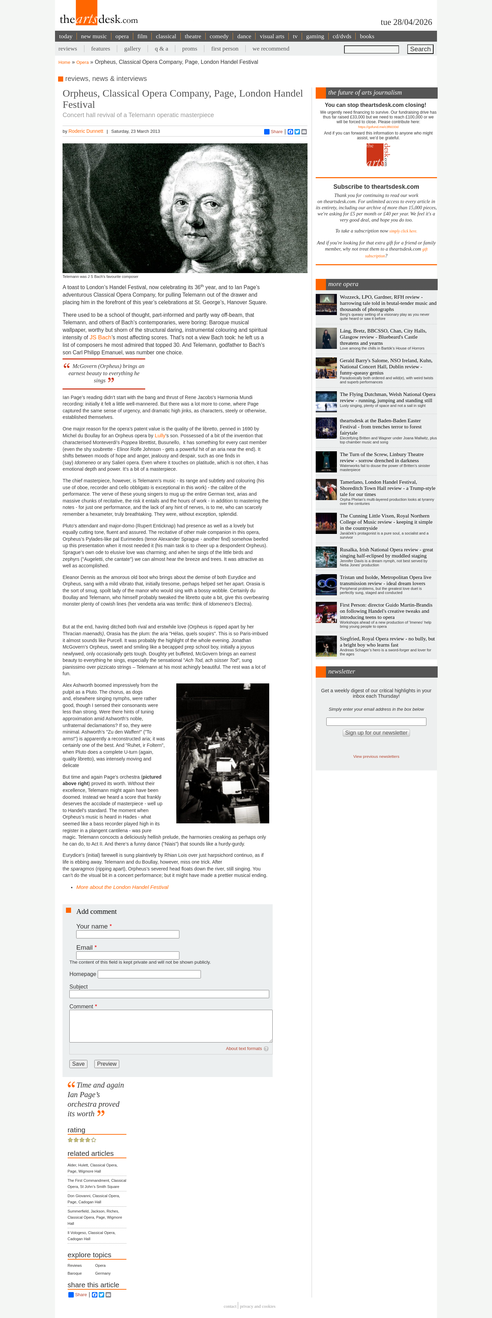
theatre (193, 36)
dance (244, 36)
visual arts (272, 36)
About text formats (244, 1048)
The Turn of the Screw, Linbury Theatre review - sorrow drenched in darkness (382, 457)
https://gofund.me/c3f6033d (378, 127)
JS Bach (100, 337)
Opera (83, 62)
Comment (81, 1006)
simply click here (403, 231)
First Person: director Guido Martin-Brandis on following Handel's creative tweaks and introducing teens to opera (386, 611)
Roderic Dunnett (85, 131)
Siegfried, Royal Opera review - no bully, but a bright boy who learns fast (387, 642)
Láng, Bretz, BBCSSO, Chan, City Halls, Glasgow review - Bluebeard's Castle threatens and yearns (383, 337)
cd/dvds (342, 36)
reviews (67, 48)
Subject (78, 987)
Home (64, 62)
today (65, 36)
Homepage (82, 974)
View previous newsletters (376, 756)
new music (94, 36)
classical (166, 36)
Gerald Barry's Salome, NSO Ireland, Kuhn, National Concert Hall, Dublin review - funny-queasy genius (386, 366)
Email (84, 947)
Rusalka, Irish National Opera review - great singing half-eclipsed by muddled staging (386, 552)
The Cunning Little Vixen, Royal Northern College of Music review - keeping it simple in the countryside (386, 522)
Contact (230, 1306)
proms (189, 48)
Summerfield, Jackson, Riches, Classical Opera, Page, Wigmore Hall (95, 1217)
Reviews (75, 1265)
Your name (92, 926)
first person (224, 48)
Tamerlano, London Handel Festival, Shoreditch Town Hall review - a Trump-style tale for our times (388, 488)
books (367, 36)
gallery (132, 48)
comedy (219, 36)
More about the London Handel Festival (122, 887)
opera (122, 36)
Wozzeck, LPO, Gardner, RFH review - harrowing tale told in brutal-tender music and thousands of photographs (388, 303)
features (100, 48)
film (142, 36)
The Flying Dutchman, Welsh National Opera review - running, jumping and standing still (388, 397)
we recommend (270, 48)
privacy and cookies (257, 1306)
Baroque (75, 1273)
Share (273, 131)
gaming (315, 36)
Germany (103, 1273)
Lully (160, 435)
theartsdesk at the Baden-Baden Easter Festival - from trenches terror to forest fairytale (381, 426)
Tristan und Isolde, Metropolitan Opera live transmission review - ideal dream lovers (386, 580)
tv (295, 36)
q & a (161, 48)
